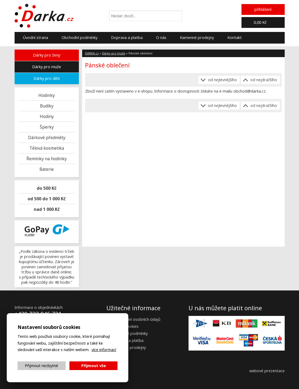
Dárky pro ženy (46, 55)
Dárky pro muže (46, 66)
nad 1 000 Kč (47, 209)
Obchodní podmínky (80, 37)
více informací (104, 349)
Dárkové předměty (46, 137)
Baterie (46, 169)
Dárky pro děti (46, 78)
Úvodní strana (35, 37)
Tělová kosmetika (46, 148)
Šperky (47, 127)
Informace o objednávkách (39, 307)
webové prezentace (267, 370)
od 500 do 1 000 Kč (47, 199)
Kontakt (234, 37)
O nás (161, 37)
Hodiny (47, 116)
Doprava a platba (127, 37)
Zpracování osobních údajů (136, 319)
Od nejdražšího (263, 79)
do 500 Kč (46, 188)
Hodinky (46, 95)
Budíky (46, 106)
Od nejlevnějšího (222, 79)
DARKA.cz (92, 53)
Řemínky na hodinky (46, 159)
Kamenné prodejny (197, 37)
